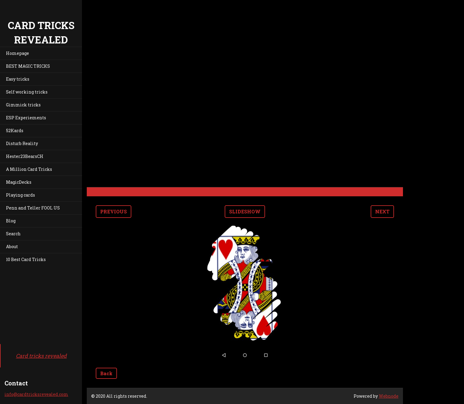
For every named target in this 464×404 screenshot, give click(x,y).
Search (13, 233)
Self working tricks (27, 92)
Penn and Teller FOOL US (33, 208)
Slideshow (245, 211)
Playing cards (20, 195)
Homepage (17, 53)
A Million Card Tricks (29, 169)
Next (382, 211)
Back (106, 373)
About (12, 246)
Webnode (388, 396)
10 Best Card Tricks (26, 259)
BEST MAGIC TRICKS (28, 66)
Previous (113, 211)
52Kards (14, 130)
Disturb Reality (22, 143)
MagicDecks (18, 182)
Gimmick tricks (23, 105)
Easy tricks (17, 79)
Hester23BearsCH (24, 156)
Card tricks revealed (41, 355)
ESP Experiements (26, 117)
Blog (11, 221)
